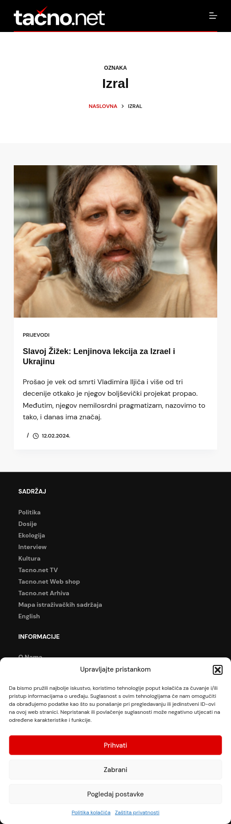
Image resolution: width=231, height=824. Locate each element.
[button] (217, 669)
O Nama (30, 657)
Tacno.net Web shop (49, 581)
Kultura (29, 558)
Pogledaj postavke (115, 794)
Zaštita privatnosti (137, 812)
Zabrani (115, 769)
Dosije (27, 524)
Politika (29, 512)
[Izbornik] (213, 16)
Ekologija (31, 535)
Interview (32, 547)
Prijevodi (36, 334)
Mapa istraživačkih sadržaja (60, 605)
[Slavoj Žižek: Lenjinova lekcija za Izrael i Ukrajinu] (115, 241)
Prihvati (115, 745)
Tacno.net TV (38, 570)
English (29, 616)
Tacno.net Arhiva (43, 593)
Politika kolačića (91, 812)
